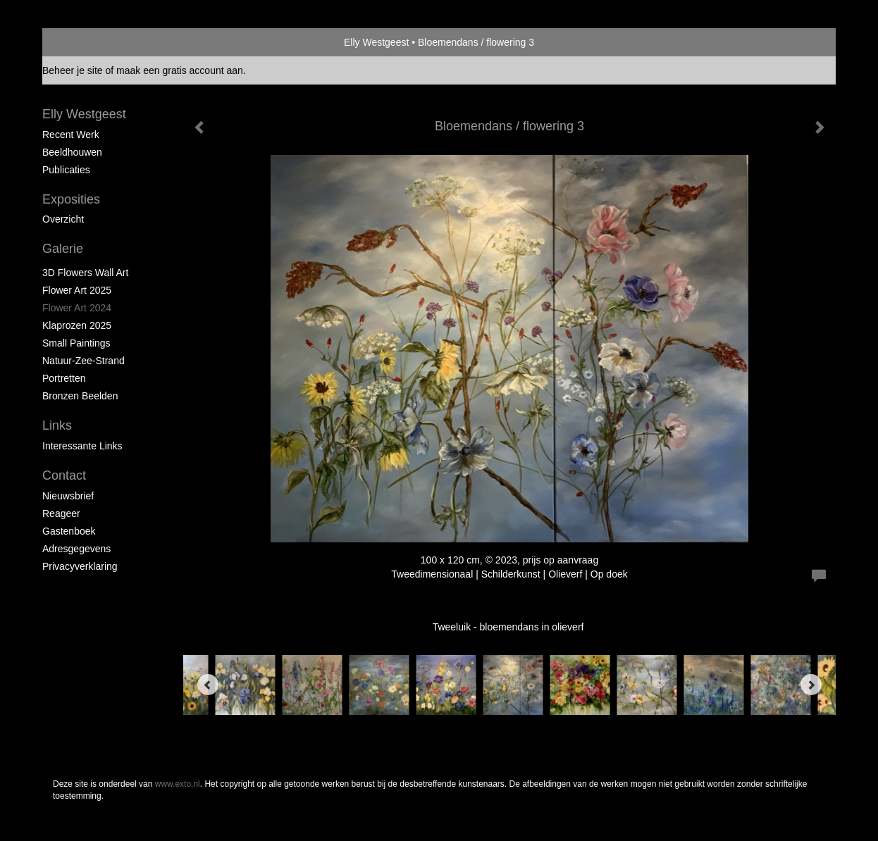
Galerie (62, 249)
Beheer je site (72, 70)
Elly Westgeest (376, 42)
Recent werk (70, 134)
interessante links (82, 445)
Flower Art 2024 (76, 307)
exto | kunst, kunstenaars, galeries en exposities (82, 42)
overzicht (63, 219)
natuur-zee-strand (83, 360)
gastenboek (69, 531)
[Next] (811, 684)
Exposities (71, 199)
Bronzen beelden (80, 395)
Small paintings (76, 343)
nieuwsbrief (68, 496)
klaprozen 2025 (76, 325)
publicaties (66, 169)
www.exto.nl (177, 784)
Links (57, 425)
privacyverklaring (80, 566)
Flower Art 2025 (76, 290)
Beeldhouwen (72, 152)
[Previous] (207, 684)
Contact (64, 475)
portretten (63, 378)
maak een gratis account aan (179, 70)
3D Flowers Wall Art (85, 272)
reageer (61, 513)
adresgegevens (76, 548)
